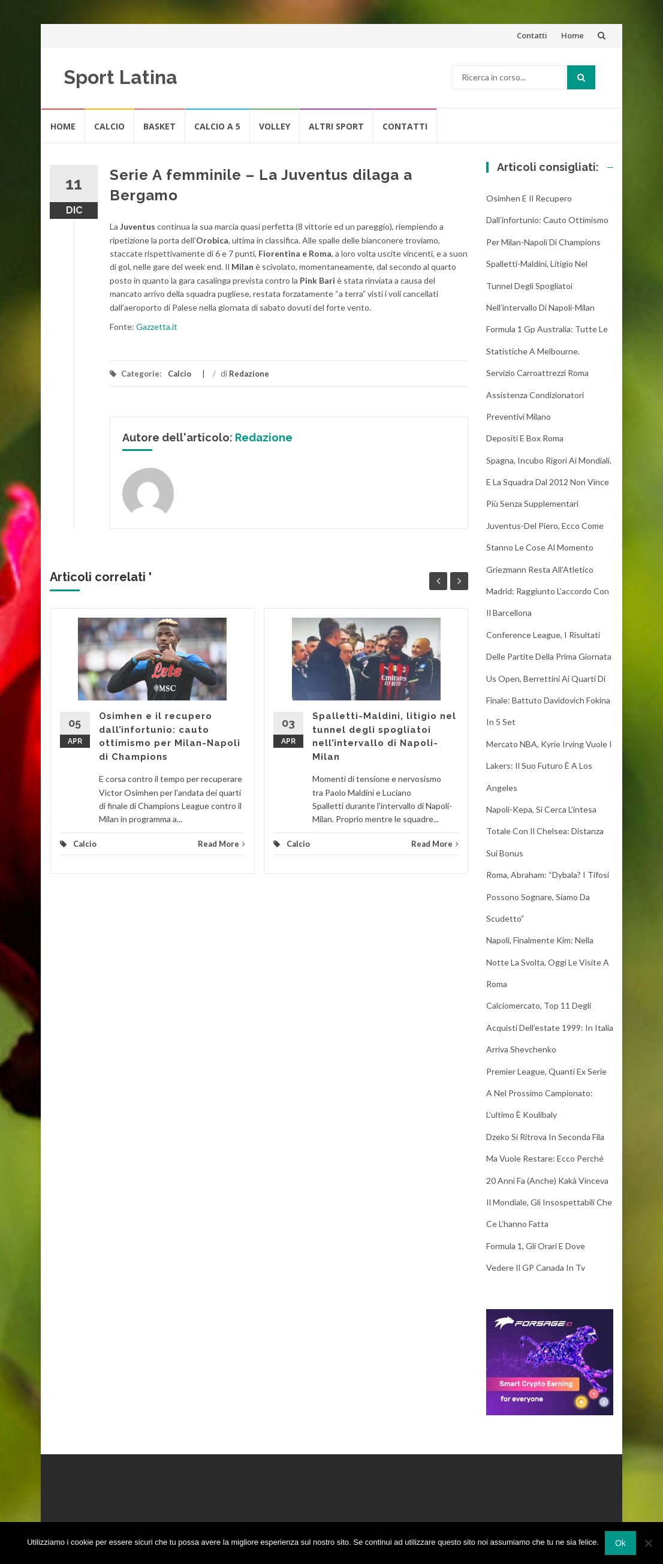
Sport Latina (120, 77)
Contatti (532, 35)
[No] (648, 1543)
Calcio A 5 (217, 126)
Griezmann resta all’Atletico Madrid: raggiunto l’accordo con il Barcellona (547, 591)
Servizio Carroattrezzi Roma (537, 373)
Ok (620, 1543)
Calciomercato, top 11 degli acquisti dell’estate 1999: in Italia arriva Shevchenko (549, 1027)
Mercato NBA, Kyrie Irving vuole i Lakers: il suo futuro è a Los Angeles (549, 766)
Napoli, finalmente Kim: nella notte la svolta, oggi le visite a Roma (547, 962)
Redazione (249, 373)
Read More (221, 844)
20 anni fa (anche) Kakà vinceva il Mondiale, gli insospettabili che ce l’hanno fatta (549, 1202)
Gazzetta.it (156, 326)
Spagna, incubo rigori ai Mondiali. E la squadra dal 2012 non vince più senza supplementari (548, 482)
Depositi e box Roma (524, 438)
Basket (159, 126)
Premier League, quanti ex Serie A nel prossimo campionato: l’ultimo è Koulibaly (546, 1093)
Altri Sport (336, 126)
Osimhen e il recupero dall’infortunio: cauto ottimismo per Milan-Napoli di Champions (547, 220)
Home (572, 35)
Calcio (109, 126)
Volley (274, 126)
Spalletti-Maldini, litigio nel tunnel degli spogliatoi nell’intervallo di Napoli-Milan (540, 285)
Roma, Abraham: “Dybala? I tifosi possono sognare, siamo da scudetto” (547, 897)
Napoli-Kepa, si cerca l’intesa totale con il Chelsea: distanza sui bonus (545, 831)
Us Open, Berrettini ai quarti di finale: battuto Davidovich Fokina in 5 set (548, 700)
